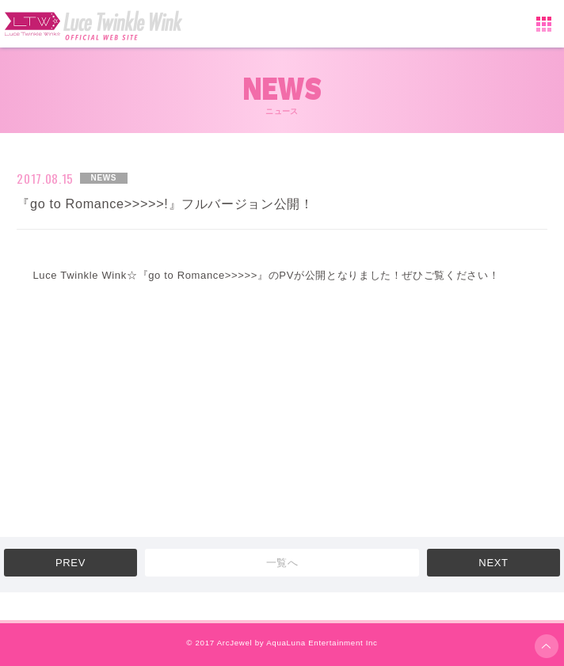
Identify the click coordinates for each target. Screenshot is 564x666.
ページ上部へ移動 (546, 646)
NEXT (493, 563)
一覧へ (282, 563)
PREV (70, 563)
